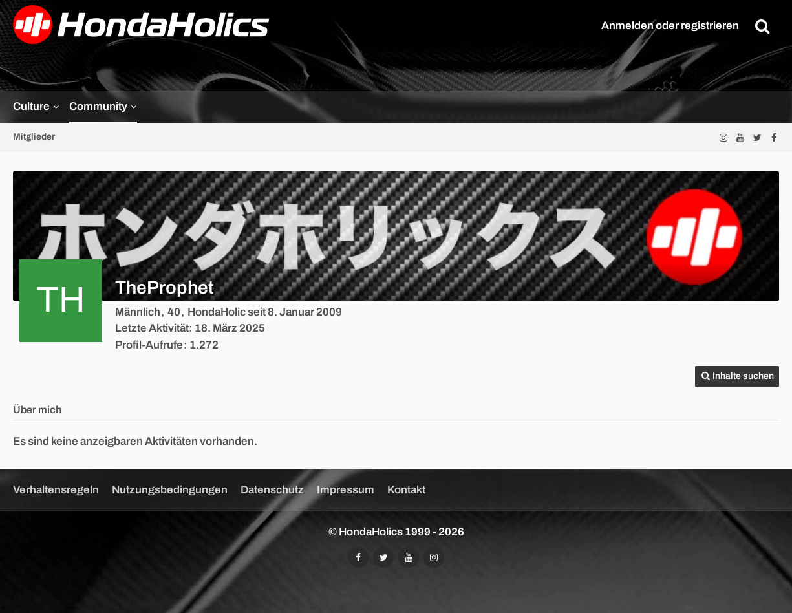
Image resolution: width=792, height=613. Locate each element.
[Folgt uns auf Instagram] (723, 137)
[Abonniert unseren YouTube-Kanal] (740, 137)
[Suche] (762, 26)
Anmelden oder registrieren (670, 25)
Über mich (37, 409)
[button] (737, 376)
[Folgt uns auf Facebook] (774, 137)
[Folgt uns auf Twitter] (757, 137)
